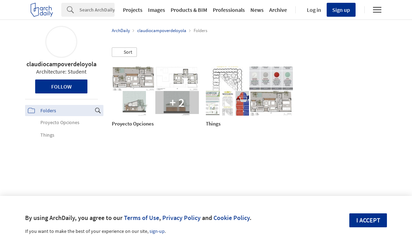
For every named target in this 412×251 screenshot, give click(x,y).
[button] (124, 52)
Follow (61, 86)
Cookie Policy (231, 218)
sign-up (157, 231)
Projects (132, 10)
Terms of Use (141, 218)
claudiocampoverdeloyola (61, 64)
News (257, 10)
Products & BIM (189, 10)
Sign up (341, 9)
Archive (278, 10)
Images (156, 10)
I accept (368, 220)
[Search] (97, 10)
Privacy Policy (181, 218)
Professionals (229, 10)
